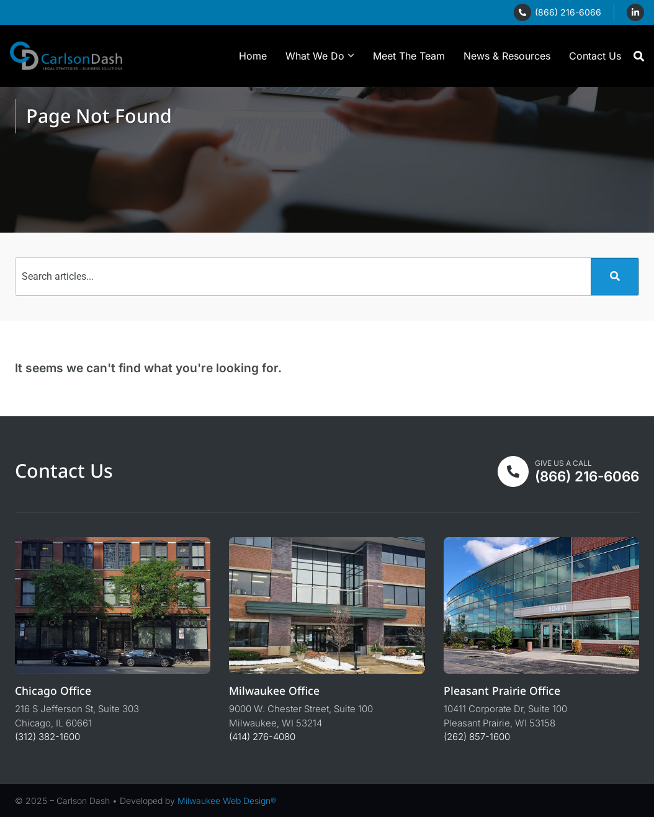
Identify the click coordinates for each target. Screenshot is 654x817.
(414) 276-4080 (262, 737)
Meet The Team (409, 56)
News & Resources (507, 56)
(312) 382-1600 (47, 737)
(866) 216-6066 (568, 12)
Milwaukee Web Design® (226, 800)
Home (253, 56)
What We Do (319, 55)
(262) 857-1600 (477, 737)
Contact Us (595, 56)
